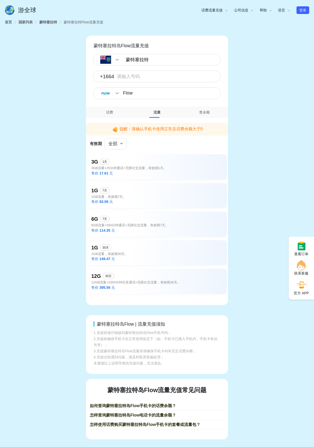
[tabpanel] (157, 207)
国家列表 (26, 22)
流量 (157, 112)
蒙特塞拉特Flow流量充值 (83, 22)
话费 (109, 112)
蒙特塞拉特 (48, 22)
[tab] (109, 112)
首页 (8, 22)
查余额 (204, 112)
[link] (8, 22)
